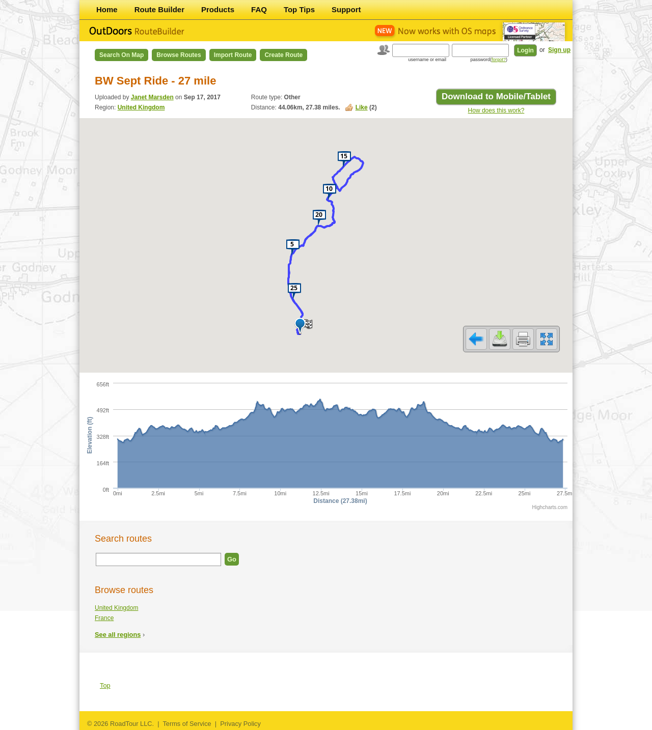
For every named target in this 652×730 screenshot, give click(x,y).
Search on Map (121, 55)
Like (362, 107)
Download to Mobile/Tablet (496, 96)
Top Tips (299, 9)
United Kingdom (141, 107)
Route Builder (159, 9)
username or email (427, 59)
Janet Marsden (152, 97)
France (104, 618)
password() (488, 59)
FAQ (259, 9)
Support (346, 9)
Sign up (559, 49)
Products (217, 9)
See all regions (118, 634)
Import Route (233, 55)
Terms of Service (186, 723)
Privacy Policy (240, 723)
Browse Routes (178, 55)
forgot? (499, 59)
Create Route (283, 55)
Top (105, 685)
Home (107, 9)
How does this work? (496, 110)
